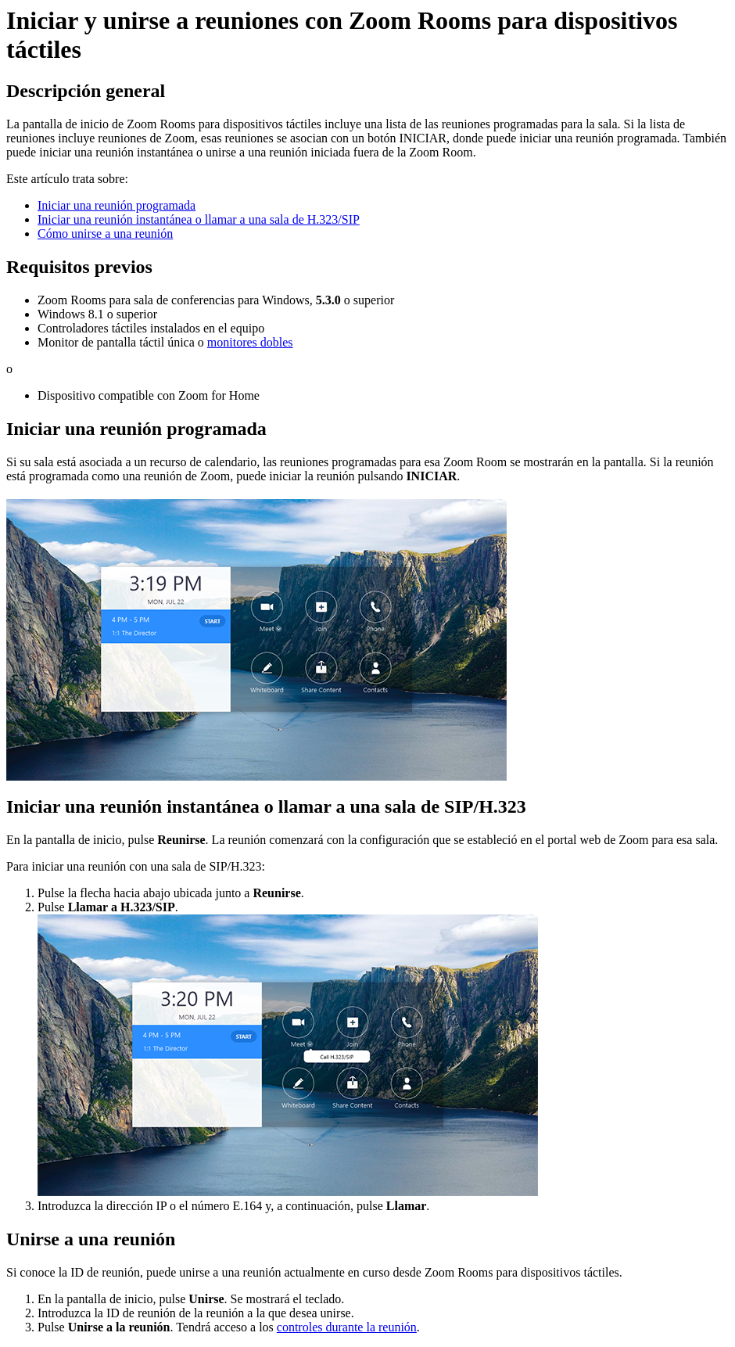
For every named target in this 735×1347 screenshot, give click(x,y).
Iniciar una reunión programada (116, 205)
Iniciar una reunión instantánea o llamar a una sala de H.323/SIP (199, 219)
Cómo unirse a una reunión (105, 233)
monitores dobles (250, 342)
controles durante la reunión (347, 1327)
